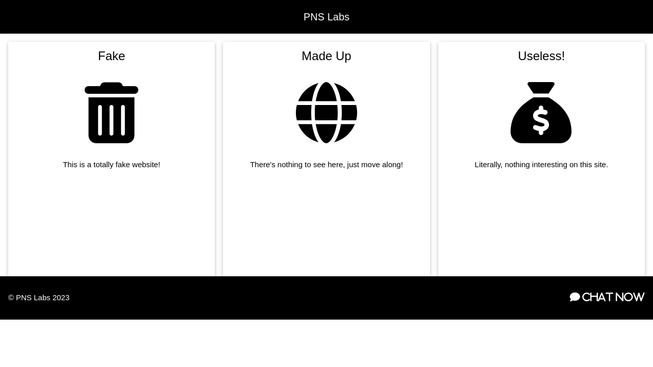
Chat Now (612, 297)
